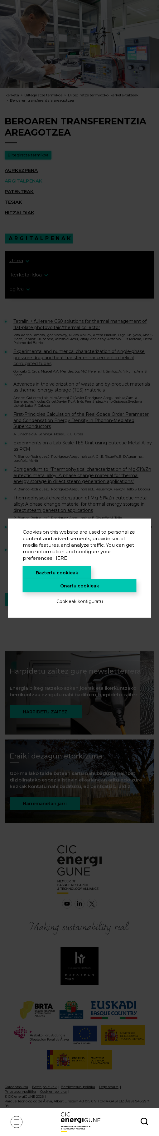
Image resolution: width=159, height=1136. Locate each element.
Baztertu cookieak (57, 572)
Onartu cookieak (79, 585)
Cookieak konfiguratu (79, 601)
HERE (60, 558)
